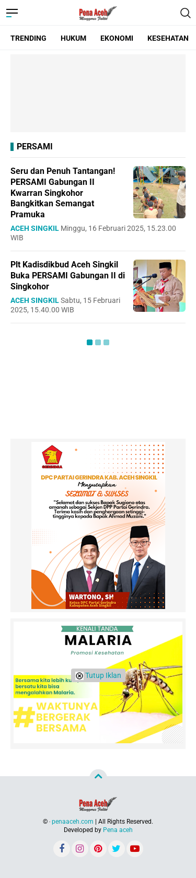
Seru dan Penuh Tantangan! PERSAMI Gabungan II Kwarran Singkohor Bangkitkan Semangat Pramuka (62, 192)
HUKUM (73, 38)
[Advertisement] (98, 93)
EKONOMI (116, 38)
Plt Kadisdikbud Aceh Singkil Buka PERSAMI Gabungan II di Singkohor (67, 275)
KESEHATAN (168, 38)
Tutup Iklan (98, 675)
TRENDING (28, 38)
